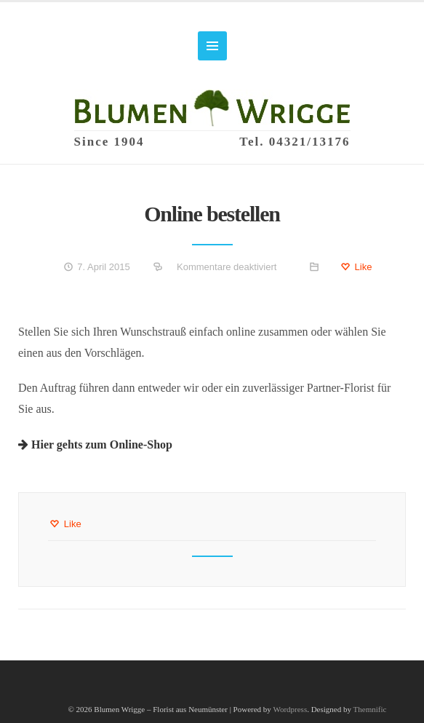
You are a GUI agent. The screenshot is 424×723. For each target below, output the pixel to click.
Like (355, 266)
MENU (212, 45)
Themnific (370, 709)
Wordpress (290, 709)
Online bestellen (212, 214)
